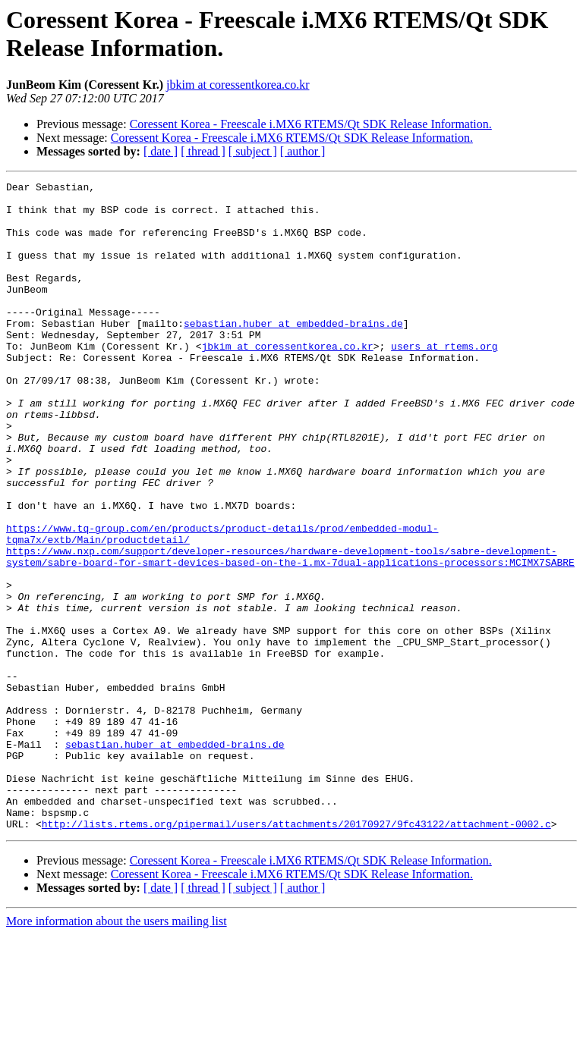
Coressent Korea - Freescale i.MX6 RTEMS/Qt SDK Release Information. (311, 124)
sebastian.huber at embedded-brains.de (293, 352)
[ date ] (160, 151)
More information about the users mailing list (116, 1050)
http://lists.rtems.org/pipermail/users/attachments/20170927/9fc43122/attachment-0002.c (296, 953)
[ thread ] (203, 151)
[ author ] (303, 151)
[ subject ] (252, 151)
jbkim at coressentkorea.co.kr (237, 84)
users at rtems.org (444, 380)
